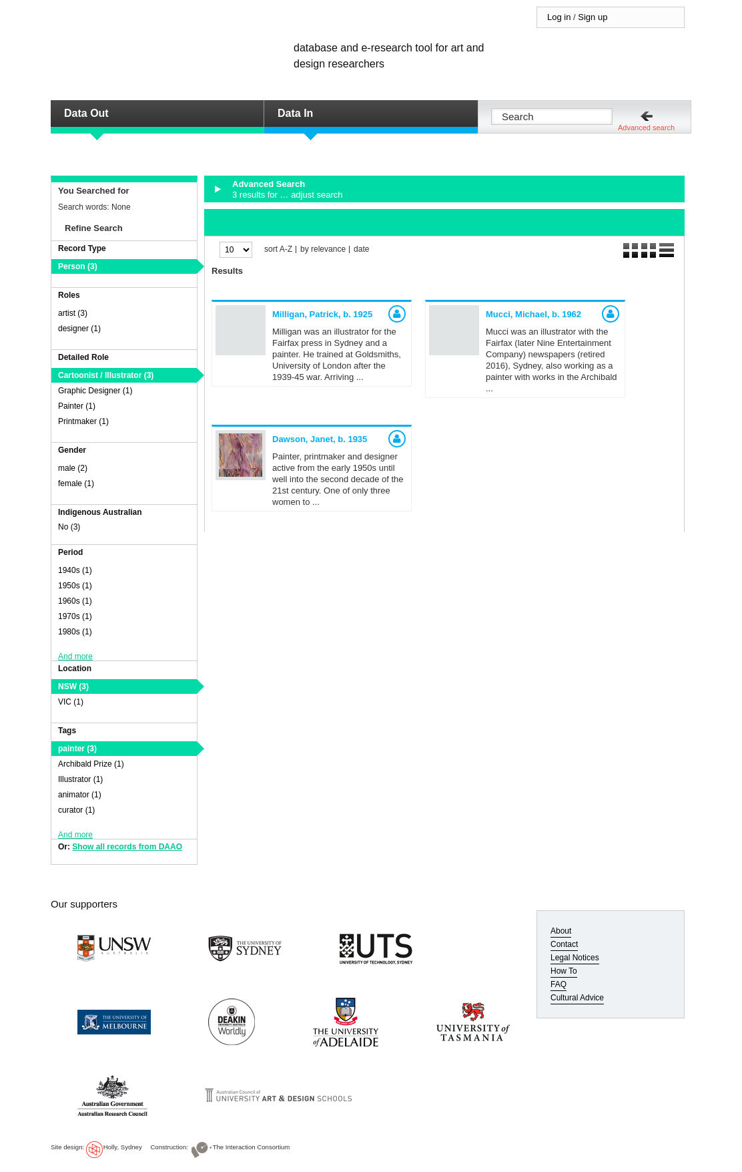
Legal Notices (574, 957)
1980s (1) (75, 631)
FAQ (558, 984)
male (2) (72, 468)
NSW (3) (73, 686)
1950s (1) (75, 585)
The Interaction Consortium (251, 1147)
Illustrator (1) (80, 779)
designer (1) (79, 328)
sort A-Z (278, 249)
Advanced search (646, 128)
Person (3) (77, 266)
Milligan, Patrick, (322, 314)
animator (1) (79, 794)
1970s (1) (75, 616)
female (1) (76, 483)
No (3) (69, 527)
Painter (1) (76, 406)
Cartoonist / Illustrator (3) (105, 375)
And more (75, 656)
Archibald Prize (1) (91, 764)
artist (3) (72, 313)
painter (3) (77, 748)
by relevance (323, 249)
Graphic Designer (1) (95, 390)
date (361, 249)
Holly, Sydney (122, 1147)
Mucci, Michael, (533, 314)
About (560, 931)
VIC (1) (70, 702)
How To (563, 971)
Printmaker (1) (83, 421)
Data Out (86, 113)
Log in (559, 17)
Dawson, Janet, (319, 439)
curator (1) (76, 810)
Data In (295, 113)
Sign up (592, 17)
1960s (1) (75, 601)
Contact (564, 944)
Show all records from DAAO (127, 846)
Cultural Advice (577, 997)
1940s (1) (75, 570)
